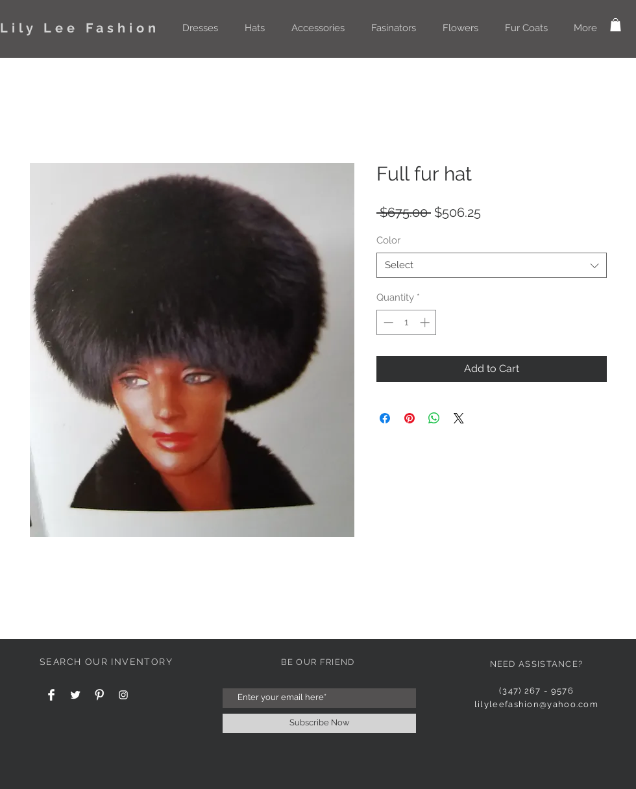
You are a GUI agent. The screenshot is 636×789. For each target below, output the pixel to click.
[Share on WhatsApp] (434, 418)
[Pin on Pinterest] (409, 418)
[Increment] (426, 322)
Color (388, 240)
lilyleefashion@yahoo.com (536, 704)
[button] (200, 28)
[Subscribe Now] (319, 723)
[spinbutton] (406, 322)
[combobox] (491, 265)
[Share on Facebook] (385, 418)
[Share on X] (459, 418)
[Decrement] (387, 322)
